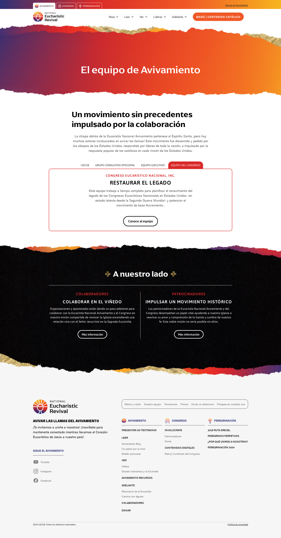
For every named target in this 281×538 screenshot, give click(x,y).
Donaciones (170, 404)
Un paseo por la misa (133, 448)
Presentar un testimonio (139, 430)
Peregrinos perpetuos (223, 436)
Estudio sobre (140, 471)
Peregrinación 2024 (221, 447)
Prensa (184, 404)
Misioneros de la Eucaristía (136, 491)
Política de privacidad (238, 524)
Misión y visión (133, 404)
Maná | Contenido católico (218, 17)
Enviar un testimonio (202, 404)
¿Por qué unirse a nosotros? (228, 441)
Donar (126, 510)
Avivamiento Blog (131, 443)
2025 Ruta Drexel (219, 430)
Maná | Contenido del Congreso (182, 453)
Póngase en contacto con (231, 404)
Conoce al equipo (140, 221)
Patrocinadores (173, 436)
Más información (92, 334)
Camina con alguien (133, 496)
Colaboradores (133, 503)
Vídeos (125, 466)
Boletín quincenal (131, 453)
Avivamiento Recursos (137, 477)
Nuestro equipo (152, 404)
